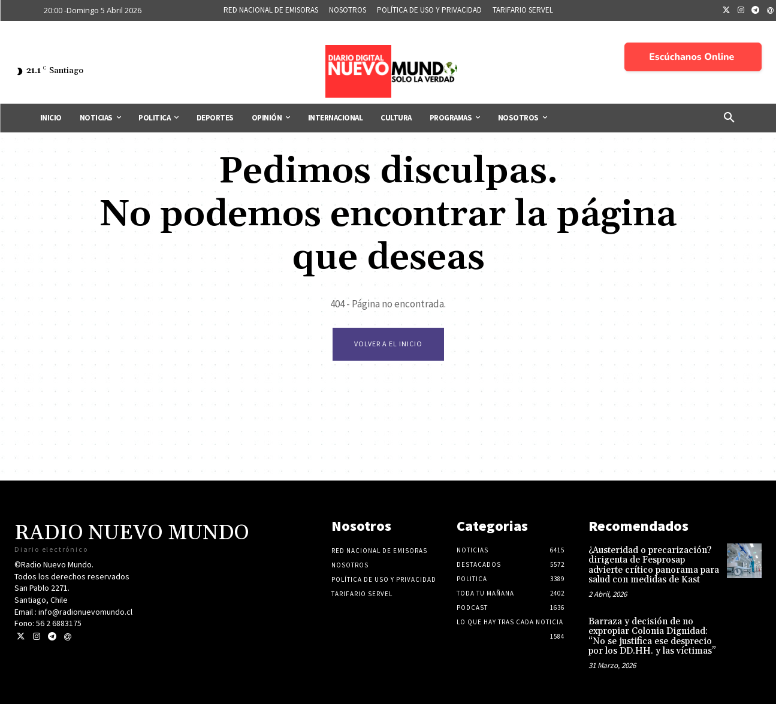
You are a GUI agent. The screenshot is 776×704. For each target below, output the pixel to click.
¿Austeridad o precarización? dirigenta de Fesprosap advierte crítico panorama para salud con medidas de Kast (653, 565)
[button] (729, 118)
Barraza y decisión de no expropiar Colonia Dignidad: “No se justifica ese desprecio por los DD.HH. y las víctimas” (652, 636)
